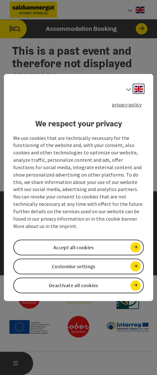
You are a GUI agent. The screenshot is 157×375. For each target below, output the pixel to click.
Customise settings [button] (73, 266)
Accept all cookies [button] (73, 247)
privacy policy (127, 104)
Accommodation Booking (73, 28)
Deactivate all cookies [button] (73, 285)
